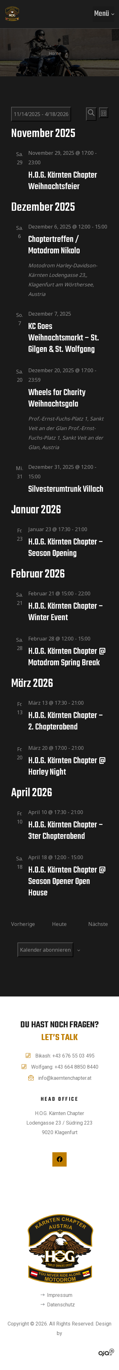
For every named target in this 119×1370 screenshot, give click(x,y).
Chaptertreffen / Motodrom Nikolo (54, 245)
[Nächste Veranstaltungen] (98, 924)
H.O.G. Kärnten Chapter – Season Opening (65, 547)
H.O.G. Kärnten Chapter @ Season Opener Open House (67, 881)
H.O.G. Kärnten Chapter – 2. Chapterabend (65, 721)
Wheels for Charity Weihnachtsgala (56, 398)
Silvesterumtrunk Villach (65, 489)
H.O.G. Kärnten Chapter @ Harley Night (67, 766)
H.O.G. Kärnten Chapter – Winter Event (65, 612)
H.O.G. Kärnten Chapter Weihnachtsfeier (62, 181)
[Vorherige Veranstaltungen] (23, 924)
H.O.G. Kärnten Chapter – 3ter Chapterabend (65, 830)
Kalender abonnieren (45, 949)
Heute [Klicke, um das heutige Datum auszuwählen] (59, 924)
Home (55, 53)
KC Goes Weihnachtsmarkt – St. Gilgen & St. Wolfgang (63, 338)
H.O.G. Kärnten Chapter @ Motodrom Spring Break (67, 657)
